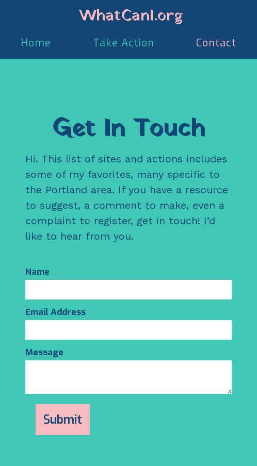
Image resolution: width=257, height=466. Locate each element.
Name (37, 272)
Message (44, 352)
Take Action (123, 43)
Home (36, 43)
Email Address (55, 312)
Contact (216, 43)
